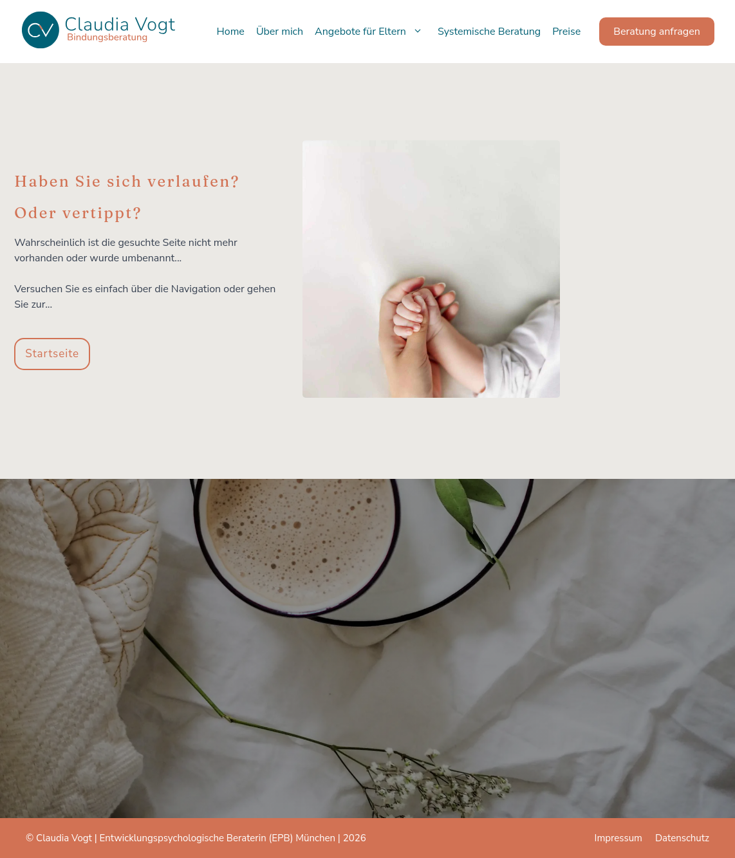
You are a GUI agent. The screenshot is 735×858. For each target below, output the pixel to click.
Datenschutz (682, 838)
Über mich (279, 31)
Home (231, 31)
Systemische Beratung (489, 31)
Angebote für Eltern (373, 31)
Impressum (618, 838)
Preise (566, 31)
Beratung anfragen (656, 31)
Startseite (52, 353)
